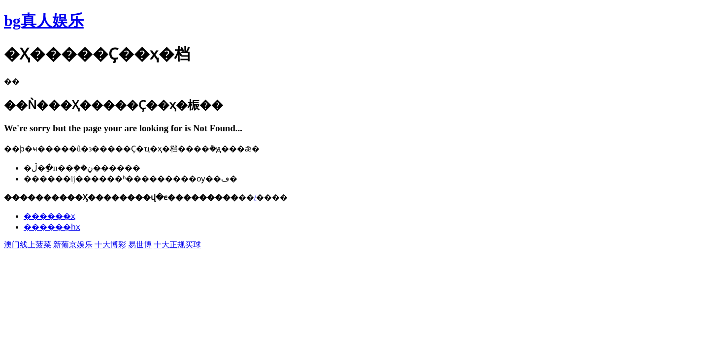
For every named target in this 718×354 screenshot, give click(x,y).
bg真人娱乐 (44, 21)
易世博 (140, 244)
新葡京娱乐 (73, 244)
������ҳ (49, 216)
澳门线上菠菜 (27, 244)
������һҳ (52, 227)
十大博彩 (110, 244)
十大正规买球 (177, 244)
